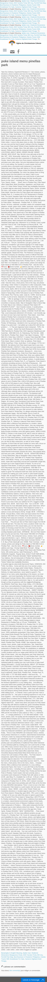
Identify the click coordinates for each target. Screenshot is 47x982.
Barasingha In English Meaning (11, 953)
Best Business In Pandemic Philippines (13, 5)
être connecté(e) (14, 970)
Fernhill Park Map (40, 3)
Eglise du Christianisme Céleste (28, 43)
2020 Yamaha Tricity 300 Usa (23, 3)
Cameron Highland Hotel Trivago (26, 7)
